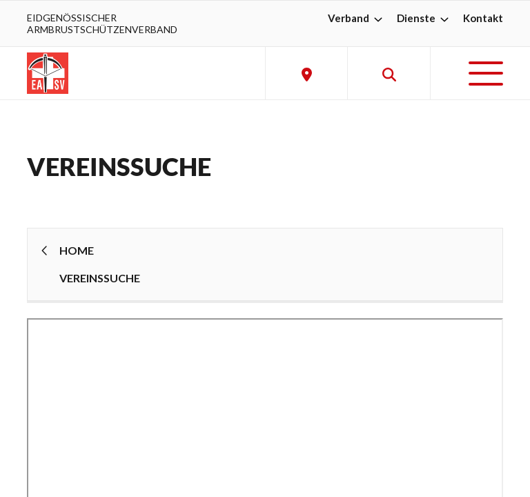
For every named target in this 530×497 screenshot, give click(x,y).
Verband (357, 18)
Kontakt (483, 18)
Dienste (424, 18)
